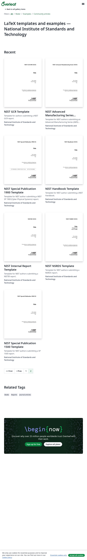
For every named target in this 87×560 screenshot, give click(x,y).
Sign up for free (33, 444)
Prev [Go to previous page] (19, 371)
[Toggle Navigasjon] (83, 4)
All (12, 14)
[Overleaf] (8, 4)
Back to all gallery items (15, 9)
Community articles (42, 14)
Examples (27, 14)
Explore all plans (53, 444)
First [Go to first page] (9, 371)
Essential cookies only (58, 555)
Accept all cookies (76, 555)
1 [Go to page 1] (26, 371)
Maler (18, 14)
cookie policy (7, 557)
